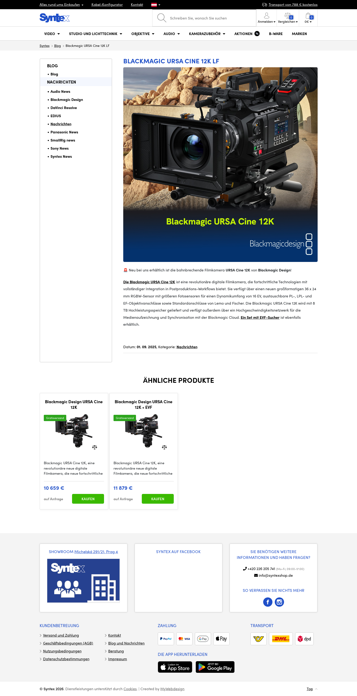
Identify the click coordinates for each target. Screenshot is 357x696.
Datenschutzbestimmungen (66, 658)
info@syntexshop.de (276, 575)
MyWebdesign (172, 688)
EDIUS (56, 115)
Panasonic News (64, 132)
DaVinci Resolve (64, 107)
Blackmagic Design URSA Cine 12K (74, 404)
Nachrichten (61, 82)
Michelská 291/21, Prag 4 (96, 551)
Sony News (60, 148)
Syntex (45, 45)
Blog (57, 45)
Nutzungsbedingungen (62, 651)
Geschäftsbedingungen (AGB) (68, 643)
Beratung (116, 651)
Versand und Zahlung (61, 635)
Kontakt (137, 4)
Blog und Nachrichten (126, 643)
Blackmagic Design (67, 99)
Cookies (130, 688)
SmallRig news (63, 140)
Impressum (117, 658)
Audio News (60, 91)
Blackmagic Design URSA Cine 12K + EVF (143, 404)
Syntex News (61, 156)
